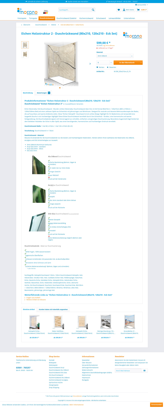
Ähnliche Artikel (29, 309)
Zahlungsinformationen (90, 368)
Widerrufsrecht (87, 370)
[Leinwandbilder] (114, 18)
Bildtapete (52, 363)
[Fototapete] (22, 18)
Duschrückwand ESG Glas (58, 373)
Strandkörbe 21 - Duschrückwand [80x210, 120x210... (129, 332)
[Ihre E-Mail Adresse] (128, 371)
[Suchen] (93, 10)
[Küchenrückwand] (86, 18)
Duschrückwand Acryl (56, 368)
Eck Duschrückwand (56, 375)
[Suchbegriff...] (76, 10)
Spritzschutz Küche (56, 382)
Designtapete (53, 385)
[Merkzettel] (119, 10)
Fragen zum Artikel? (32, 298)
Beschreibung (28, 93)
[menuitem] (76, 10)
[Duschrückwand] (46, 18)
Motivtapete (53, 365)
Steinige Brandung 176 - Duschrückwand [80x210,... (105, 332)
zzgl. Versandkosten (109, 45)
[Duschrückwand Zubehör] (66, 18)
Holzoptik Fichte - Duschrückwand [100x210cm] (34, 332)
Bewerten (111, 67)
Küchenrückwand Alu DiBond (59, 378)
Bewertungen (43, 93)
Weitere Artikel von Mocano (35, 300)
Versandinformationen (90, 365)
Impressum (86, 378)
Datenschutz (86, 375)
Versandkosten (77, 396)
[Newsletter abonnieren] (144, 371)
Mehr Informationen (76, 405)
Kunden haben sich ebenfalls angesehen (53, 309)
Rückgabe (85, 380)
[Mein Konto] (128, 10)
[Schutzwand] (101, 18)
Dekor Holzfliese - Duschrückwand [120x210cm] (58, 332)
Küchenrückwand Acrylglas (58, 380)
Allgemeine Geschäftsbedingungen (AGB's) (97, 373)
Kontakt (51, 360)
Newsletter (86, 360)
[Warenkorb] (142, 10)
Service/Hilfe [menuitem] (140, 5)
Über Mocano (86, 363)
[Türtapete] (33, 18)
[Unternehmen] (129, 18)
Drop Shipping (54, 387)
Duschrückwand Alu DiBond (59, 370)
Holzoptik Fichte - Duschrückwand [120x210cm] (82, 332)
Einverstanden (156, 405)
